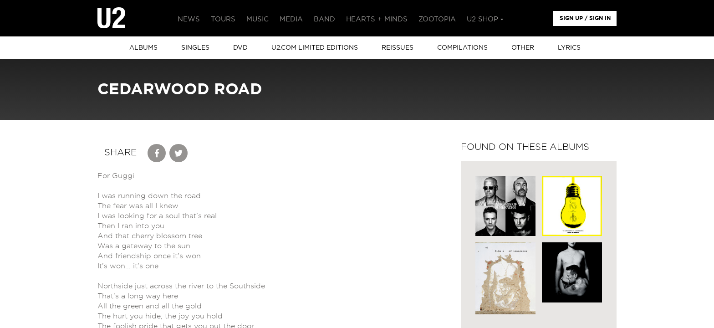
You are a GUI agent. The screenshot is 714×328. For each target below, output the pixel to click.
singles (195, 48)
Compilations (462, 48)
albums (143, 48)
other (522, 48)
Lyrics (569, 48)
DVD (240, 48)
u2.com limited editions (314, 48)
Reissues (397, 48)
